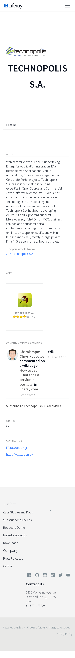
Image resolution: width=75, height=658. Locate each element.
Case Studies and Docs (18, 512)
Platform (9, 504)
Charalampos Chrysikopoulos (32, 354)
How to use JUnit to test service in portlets (29, 377)
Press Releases (13, 558)
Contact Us (35, 584)
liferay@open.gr (16, 448)
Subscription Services (17, 520)
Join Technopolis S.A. (20, 254)
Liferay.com (29, 389)
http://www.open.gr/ (19, 454)
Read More (28, 395)
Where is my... (24, 313)
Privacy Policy (64, 634)
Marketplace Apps (15, 535)
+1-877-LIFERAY (35, 606)
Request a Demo (14, 527)
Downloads (10, 543)
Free (33, 317)
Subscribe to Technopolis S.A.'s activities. (34, 406)
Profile (11, 125)
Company (10, 550)
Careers (8, 566)
